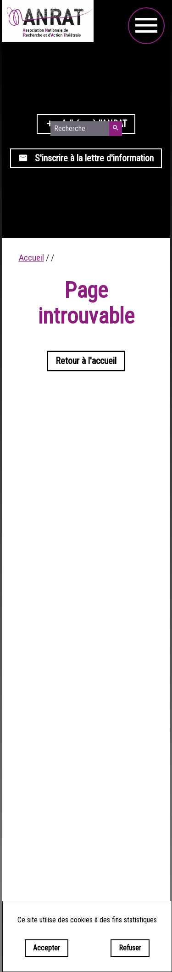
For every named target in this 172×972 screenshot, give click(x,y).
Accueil (31, 257)
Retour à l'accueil (86, 360)
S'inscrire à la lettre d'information (86, 158)
